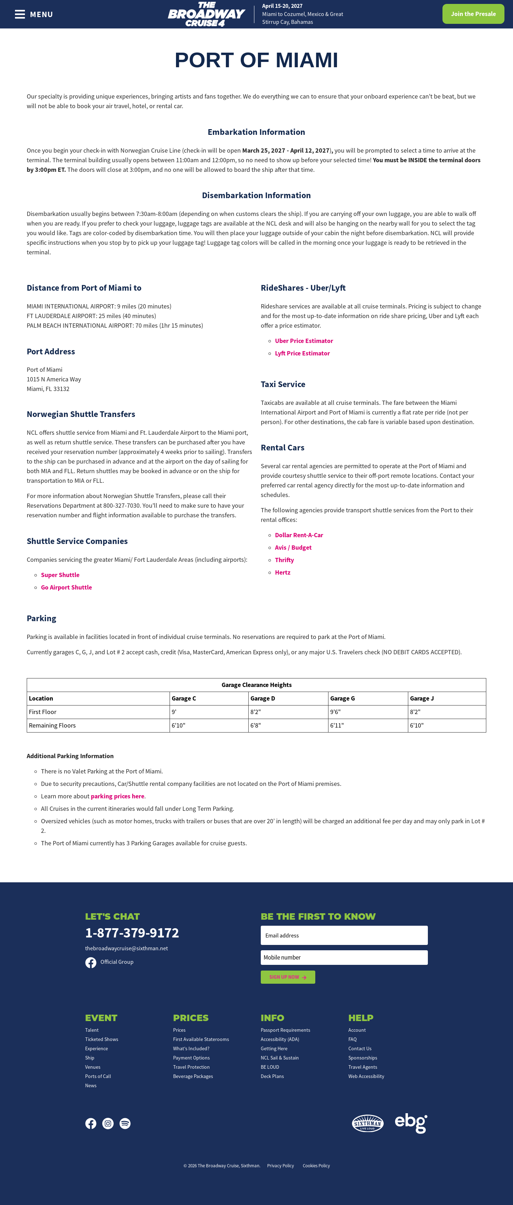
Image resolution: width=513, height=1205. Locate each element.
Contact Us (360, 1048)
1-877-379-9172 (132, 932)
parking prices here (117, 796)
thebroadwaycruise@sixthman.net (126, 948)
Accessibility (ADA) (280, 1039)
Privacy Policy (280, 1166)
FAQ (352, 1039)
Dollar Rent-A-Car (299, 535)
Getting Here (274, 1048)
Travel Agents (362, 1067)
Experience (96, 1048)
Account (357, 1030)
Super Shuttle (60, 575)
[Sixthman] (368, 1124)
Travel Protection (191, 1067)
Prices (179, 1030)
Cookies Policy (316, 1166)
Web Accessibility (366, 1076)
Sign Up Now (288, 977)
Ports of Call (98, 1076)
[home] (256, 14)
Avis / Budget (293, 547)
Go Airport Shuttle (66, 587)
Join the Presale (473, 14)
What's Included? (191, 1048)
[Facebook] (93, 1123)
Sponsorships (362, 1058)
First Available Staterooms (201, 1039)
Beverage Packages (193, 1076)
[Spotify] (125, 1123)
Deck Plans (272, 1076)
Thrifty (284, 560)
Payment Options (191, 1058)
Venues (92, 1067)
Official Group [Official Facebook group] (109, 962)
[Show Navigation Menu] (34, 14)
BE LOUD (270, 1067)
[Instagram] (110, 1123)
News (91, 1085)
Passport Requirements (285, 1030)
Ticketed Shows (101, 1039)
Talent (92, 1030)
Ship (89, 1058)
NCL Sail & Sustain (280, 1058)
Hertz (282, 572)
